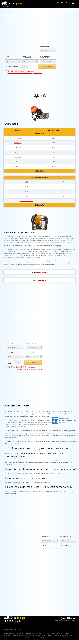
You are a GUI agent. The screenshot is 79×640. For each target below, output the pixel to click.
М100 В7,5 (18, 138)
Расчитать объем (39, 280)
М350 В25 (18, 162)
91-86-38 (58, 2)
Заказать (39, 171)
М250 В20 (18, 152)
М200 (26, 196)
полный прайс (43, 272)
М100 (26, 187)
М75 (26, 182)
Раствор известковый (26, 201)
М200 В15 (18, 147)
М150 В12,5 (17, 143)
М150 (26, 191)
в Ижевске (5, 6)
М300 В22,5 (17, 157)
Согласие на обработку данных (25, 71)
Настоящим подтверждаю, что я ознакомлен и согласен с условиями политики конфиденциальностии (25, 72)
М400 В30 (18, 166)
